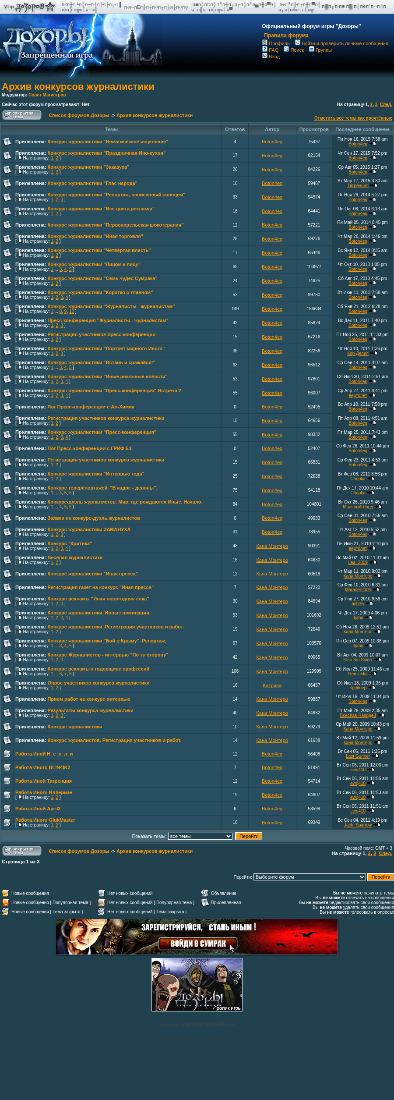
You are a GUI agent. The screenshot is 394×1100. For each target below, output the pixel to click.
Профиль (276, 43)
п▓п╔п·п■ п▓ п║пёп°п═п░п (354, 6)
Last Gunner (358, 756)
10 (71, 311)
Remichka (357, 673)
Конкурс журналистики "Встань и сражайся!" (101, 362)
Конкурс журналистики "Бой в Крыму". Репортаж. (106, 640)
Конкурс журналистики (74, 726)
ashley (358, 603)
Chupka (357, 478)
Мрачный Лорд (358, 506)
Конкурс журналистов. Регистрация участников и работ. (114, 740)
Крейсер (357, 687)
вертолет (358, 395)
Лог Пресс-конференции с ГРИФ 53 (89, 448)
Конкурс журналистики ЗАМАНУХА (88, 529)
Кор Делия (358, 353)
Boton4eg (272, 141)
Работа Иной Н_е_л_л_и (44, 753)
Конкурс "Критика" (69, 543)
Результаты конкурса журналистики (90, 710)
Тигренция (358, 185)
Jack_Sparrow (358, 825)
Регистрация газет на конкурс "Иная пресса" (100, 587)
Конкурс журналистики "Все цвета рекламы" (101, 208)
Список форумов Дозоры (79, 115)
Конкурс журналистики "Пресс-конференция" (101, 432)
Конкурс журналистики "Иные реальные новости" (107, 376)
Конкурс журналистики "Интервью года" (95, 473)
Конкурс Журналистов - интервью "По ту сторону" (107, 654)
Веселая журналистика (74, 557)
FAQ (270, 50)
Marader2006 (358, 589)
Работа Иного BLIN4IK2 (42, 767)
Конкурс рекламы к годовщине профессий (98, 668)
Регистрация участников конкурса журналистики (105, 418)
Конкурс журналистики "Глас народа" (92, 183)
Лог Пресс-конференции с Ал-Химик (90, 406)
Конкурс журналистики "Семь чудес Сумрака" (102, 278)
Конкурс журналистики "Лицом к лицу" (94, 264)
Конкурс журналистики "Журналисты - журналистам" (111, 306)
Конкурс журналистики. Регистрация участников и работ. (115, 626)
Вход (271, 56)
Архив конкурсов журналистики (78, 86)
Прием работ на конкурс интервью (88, 699)
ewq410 (358, 769)
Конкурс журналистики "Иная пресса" (92, 573)
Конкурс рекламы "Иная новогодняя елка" (98, 598)
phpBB (184, 1024)
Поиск (293, 50)
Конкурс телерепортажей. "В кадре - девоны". (102, 487)
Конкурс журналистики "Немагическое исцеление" (107, 141)
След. (386, 104)
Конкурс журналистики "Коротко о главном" (100, 292)
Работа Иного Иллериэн (44, 792)
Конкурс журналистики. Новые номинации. (98, 612)
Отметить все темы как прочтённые (353, 118)
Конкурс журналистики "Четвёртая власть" (99, 250)
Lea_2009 (358, 562)
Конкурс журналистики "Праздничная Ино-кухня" (106, 153)
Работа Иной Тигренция (43, 781)
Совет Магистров (47, 94)
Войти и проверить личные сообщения (341, 43)
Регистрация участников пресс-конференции (101, 334)
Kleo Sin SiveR (358, 659)
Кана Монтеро (272, 546)
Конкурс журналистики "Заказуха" (88, 167)
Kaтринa (272, 685)
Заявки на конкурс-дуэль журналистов (93, 518)
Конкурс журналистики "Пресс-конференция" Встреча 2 (114, 390)
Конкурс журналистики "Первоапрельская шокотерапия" (115, 224)
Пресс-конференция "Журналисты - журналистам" (107, 320)
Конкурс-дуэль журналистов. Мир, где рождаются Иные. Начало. (124, 501)
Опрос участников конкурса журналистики (98, 682)
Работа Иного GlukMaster (45, 820)
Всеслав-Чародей (358, 715)
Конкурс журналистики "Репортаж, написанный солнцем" (116, 194)
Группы (320, 50)
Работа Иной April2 (37, 808)
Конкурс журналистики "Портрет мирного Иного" (106, 348)
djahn (357, 617)
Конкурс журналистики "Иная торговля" (95, 236)
